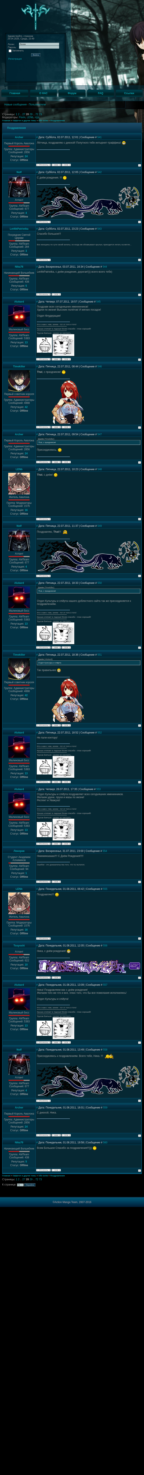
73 (40, 114)
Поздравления (57, 121)
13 (26, 342)
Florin (22, 117)
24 (26, 156)
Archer (19, 137)
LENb (30, 117)
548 (99, 469)
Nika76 (19, 266)
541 (99, 137)
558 (105, 1049)
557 (105, 984)
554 (105, 851)
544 (105, 266)
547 (99, 434)
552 (99, 732)
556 (105, 945)
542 (99, 172)
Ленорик (19, 851)
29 (31, 114)
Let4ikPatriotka (19, 228)
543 (99, 228)
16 (26, 510)
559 (105, 1107)
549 (99, 525)
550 (99, 582)
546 (99, 366)
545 (98, 301)
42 (26, 407)
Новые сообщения (15, 104)
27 (24, 114)
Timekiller (19, 366)
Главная (6, 121)
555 (105, 889)
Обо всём (43, 121)
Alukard (19, 301)
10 (26, 964)
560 (105, 1142)
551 (99, 654)
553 (98, 789)
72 (37, 114)
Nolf (19, 172)
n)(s (37, 117)
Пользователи (37, 104)
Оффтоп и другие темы (24, 121)
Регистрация (15, 58)
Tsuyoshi (19, 945)
